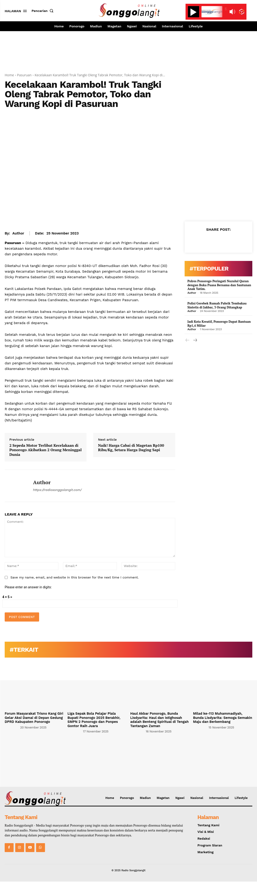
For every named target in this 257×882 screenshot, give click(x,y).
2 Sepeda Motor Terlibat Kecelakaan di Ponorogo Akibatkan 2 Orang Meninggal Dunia (45, 450)
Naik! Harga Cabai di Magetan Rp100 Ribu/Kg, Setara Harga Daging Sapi (131, 447)
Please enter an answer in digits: (28, 587)
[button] (44, 11)
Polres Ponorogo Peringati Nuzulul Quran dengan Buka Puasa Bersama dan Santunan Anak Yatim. (216, 284)
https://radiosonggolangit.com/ (57, 490)
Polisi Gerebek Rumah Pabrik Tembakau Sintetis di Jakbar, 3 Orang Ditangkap (214, 304)
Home (9, 75)
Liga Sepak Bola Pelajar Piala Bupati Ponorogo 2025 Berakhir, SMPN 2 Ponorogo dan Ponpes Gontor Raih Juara (96, 719)
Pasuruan (24, 75)
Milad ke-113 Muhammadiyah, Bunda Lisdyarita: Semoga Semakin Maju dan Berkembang (222, 717)
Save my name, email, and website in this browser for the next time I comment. (74, 577)
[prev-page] (187, 340)
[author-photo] (12, 727)
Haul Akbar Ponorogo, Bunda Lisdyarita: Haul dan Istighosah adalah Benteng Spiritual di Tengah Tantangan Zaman (158, 719)
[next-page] (195, 340)
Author (18, 233)
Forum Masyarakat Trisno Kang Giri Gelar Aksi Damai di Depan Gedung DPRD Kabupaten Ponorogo (33, 717)
